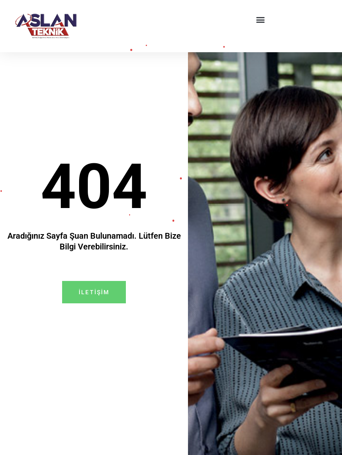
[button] (260, 19)
